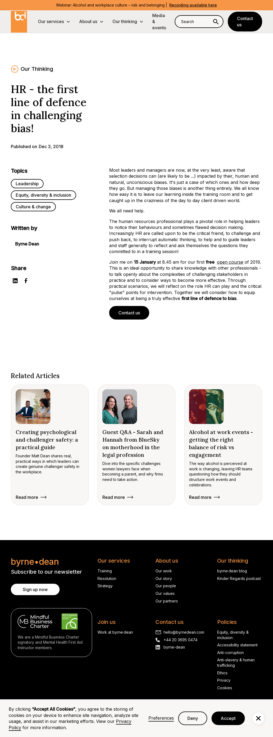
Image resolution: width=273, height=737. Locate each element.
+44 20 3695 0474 (180, 639)
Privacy (223, 680)
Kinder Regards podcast (239, 578)
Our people (165, 585)
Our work (163, 571)
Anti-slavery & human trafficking (236, 663)
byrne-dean (174, 647)
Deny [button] (192, 718)
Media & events (159, 21)
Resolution (107, 578)
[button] (54, 21)
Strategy (105, 585)
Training (105, 571)
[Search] (216, 21)
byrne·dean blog (232, 571)
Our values (165, 593)
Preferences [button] (161, 718)
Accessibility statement (237, 645)
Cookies (224, 687)
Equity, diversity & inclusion (233, 635)
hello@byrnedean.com (184, 632)
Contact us (245, 21)
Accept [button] (228, 718)
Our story (163, 578)
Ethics (222, 673)
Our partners (166, 601)
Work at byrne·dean (115, 632)
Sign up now (35, 589)
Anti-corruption (230, 652)
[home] (19, 22)
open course (230, 262)
